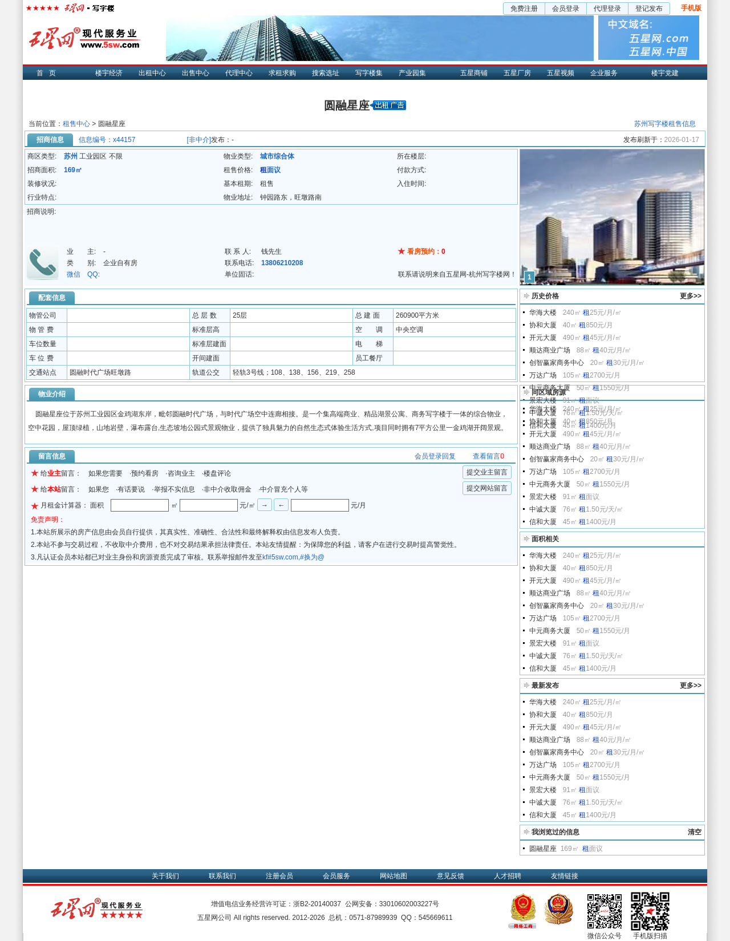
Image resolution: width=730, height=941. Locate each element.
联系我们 (222, 876)
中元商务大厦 (549, 388)
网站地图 (393, 876)
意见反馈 (450, 876)
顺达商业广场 (549, 350)
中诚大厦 (543, 509)
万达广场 (543, 375)
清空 (694, 832)
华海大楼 (543, 313)
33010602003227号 (409, 904)
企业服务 (604, 73)
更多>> (690, 296)
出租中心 (152, 73)
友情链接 (564, 876)
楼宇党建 (665, 73)
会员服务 (336, 876)
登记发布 (649, 9)
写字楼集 (369, 73)
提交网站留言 (487, 488)
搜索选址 (325, 73)
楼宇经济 (109, 73)
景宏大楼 (543, 400)
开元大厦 (543, 338)
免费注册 (524, 9)
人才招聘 (507, 876)
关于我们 (165, 876)
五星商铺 (474, 73)
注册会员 (279, 876)
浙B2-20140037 (317, 904)
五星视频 (560, 73)
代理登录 (607, 9)
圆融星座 (543, 849)
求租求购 (282, 73)
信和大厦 (543, 522)
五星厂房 (517, 73)
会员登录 (565, 9)
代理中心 (239, 73)
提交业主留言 (487, 472)
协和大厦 (543, 325)
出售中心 (195, 73)
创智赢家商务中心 (556, 363)
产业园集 (412, 73)
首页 (49, 73)
